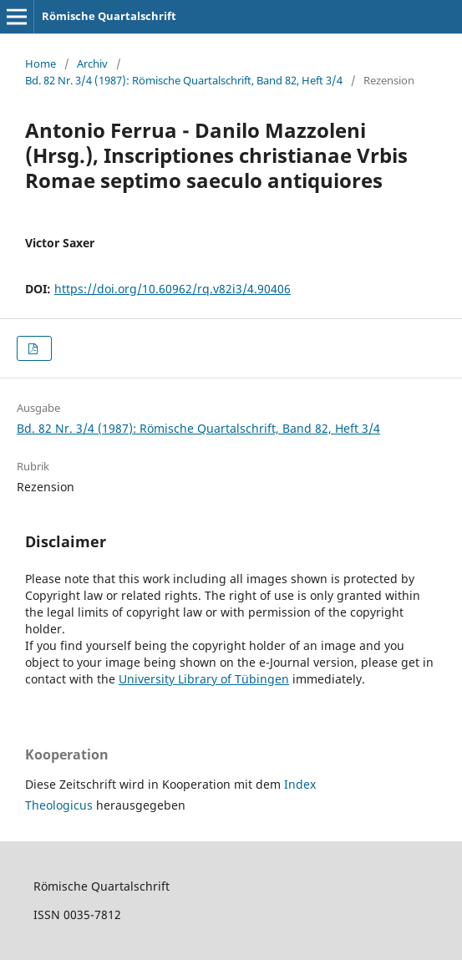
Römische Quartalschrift (109, 15)
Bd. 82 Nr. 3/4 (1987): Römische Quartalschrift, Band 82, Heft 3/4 (184, 80)
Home (40, 63)
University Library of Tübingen (204, 679)
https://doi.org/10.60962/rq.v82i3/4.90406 (172, 289)
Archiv (92, 63)
